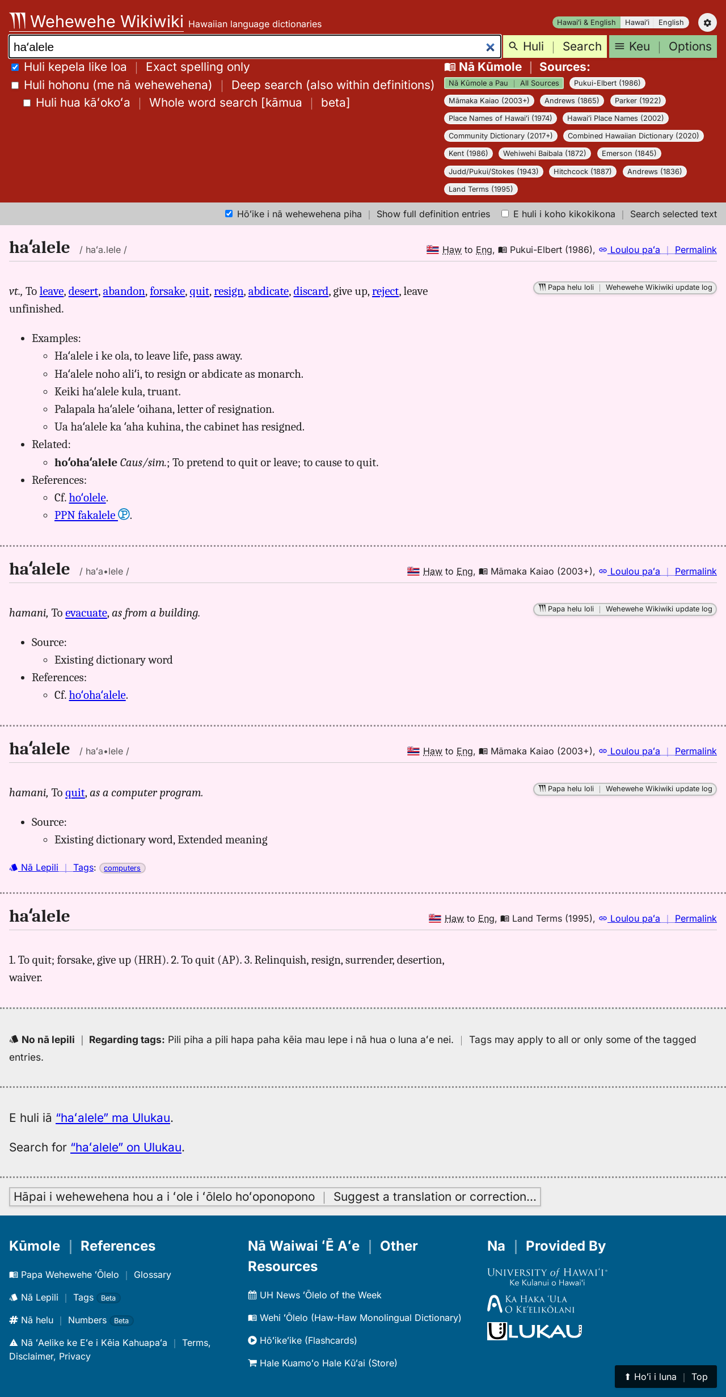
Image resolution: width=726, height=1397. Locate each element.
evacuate (86, 612)
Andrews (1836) (655, 171)
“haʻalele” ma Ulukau (113, 1118)
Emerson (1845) (629, 153)
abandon (124, 291)
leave (52, 291)
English (671, 22)
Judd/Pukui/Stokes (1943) (493, 171)
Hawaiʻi (637, 22)
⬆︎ (666, 1376)
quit (200, 291)
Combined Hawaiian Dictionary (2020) (633, 136)
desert (84, 291)
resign (228, 291)
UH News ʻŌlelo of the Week (315, 1295)
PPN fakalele (92, 515)
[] (187, 102)
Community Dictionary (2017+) (500, 136)
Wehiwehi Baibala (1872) (545, 153)
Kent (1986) (468, 153)
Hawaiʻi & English (586, 22)
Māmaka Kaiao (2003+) (489, 100)
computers (122, 868)
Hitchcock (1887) (582, 171)
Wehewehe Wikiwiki (96, 21)
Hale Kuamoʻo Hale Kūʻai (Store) (323, 1363)
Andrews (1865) (572, 100)
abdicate (268, 291)
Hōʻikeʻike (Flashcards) (302, 1340)
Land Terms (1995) (481, 189)
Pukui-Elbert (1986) (607, 83)
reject (385, 291)
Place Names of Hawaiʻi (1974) (500, 118)
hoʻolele (87, 497)
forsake (167, 291)
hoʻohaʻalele (97, 695)
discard (310, 291)
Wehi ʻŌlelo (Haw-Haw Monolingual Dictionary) (355, 1317)
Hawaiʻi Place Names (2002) (616, 118)
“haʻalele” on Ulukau (126, 1147)
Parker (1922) (638, 100)
